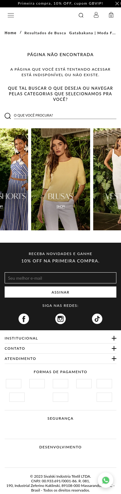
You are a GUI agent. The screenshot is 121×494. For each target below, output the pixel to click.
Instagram (60, 319)
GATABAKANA (38, 15)
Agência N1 (72, 456)
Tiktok (97, 319)
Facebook (24, 319)
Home (11, 33)
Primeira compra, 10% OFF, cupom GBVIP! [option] (60, 4)
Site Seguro (19, 425)
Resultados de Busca (45, 33)
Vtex (48, 456)
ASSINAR (60, 292)
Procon (68, 425)
